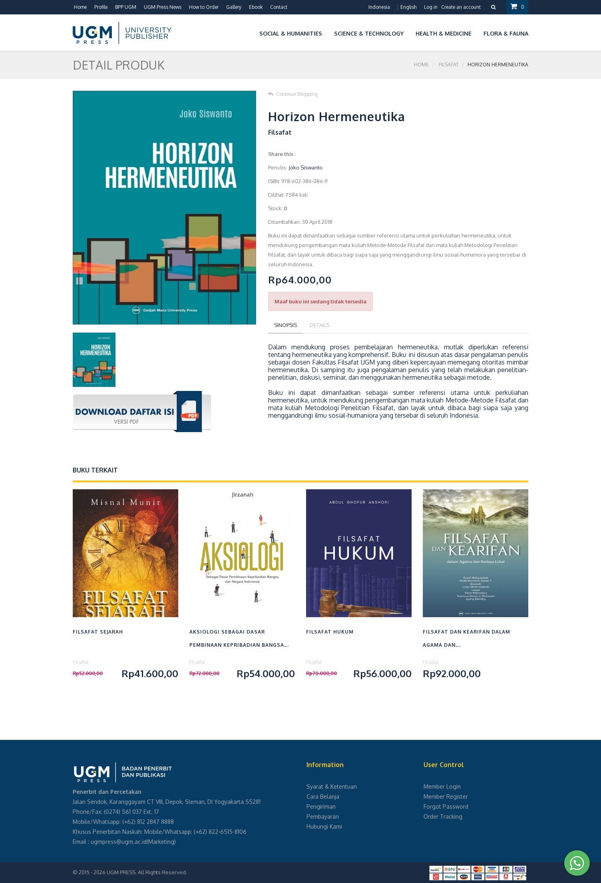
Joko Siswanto (305, 167)
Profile (100, 7)
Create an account (461, 7)
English (408, 7)
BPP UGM (125, 7)
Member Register (446, 796)
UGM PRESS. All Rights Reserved (146, 872)
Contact (278, 7)
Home (80, 7)
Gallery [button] (233, 7)
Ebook (256, 7)
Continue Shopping (293, 94)
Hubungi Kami (324, 826)
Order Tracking (443, 816)
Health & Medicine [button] (444, 33)
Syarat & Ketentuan (331, 786)
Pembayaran (322, 816)
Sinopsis (285, 325)
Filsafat (449, 65)
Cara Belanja (322, 796)
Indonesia (379, 7)
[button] (247, 32)
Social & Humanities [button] (290, 33)
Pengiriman (321, 806)
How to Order (204, 7)
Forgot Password (446, 806)
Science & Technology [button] (369, 33)
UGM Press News (162, 7)
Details (319, 325)
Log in (431, 7)
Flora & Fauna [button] (506, 33)
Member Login (442, 786)
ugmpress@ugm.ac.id (119, 841)
